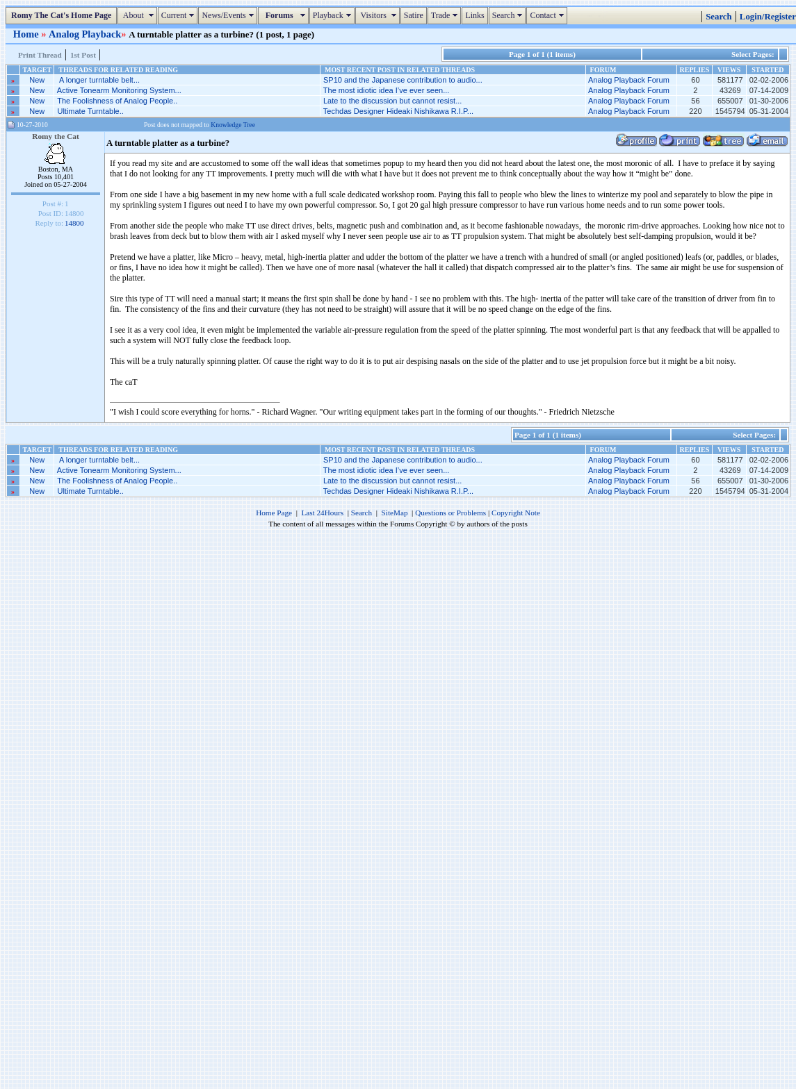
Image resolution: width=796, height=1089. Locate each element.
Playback (334, 15)
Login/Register (768, 17)
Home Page (274, 512)
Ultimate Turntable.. (90, 111)
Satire (413, 15)
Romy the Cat (55, 136)
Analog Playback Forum (628, 80)
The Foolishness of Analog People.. (117, 101)
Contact (548, 15)
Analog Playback (85, 34)
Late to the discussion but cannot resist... (392, 101)
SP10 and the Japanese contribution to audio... (402, 80)
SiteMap (395, 512)
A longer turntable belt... (98, 80)
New (36, 80)
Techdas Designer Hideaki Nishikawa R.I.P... (398, 111)
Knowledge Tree (233, 124)
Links (474, 15)
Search (509, 15)
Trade (446, 15)
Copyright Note (516, 512)
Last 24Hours (322, 512)
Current (179, 15)
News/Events (229, 15)
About (138, 15)
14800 (74, 223)
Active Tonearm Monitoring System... (119, 90)
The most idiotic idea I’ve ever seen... (386, 90)
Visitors (379, 15)
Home (27, 34)
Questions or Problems (450, 512)
